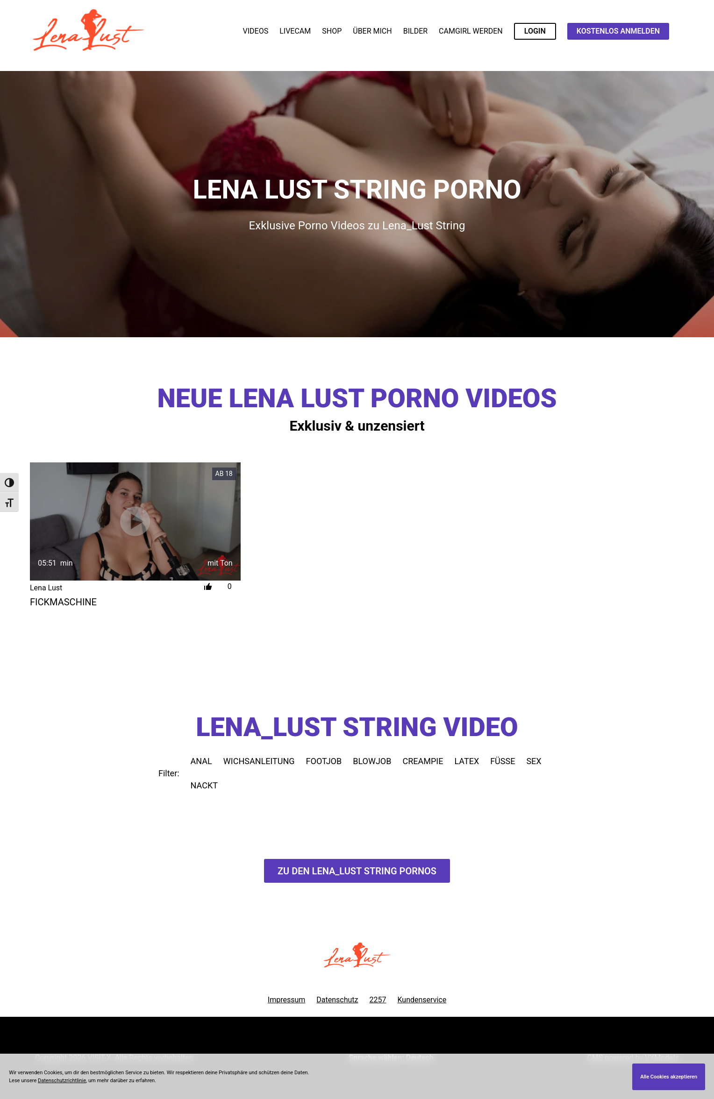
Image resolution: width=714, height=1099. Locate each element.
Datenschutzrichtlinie (62, 1081)
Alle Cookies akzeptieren (668, 1077)
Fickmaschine (63, 602)
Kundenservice (422, 999)
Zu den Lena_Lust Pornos (357, 871)
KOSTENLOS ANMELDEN (618, 31)
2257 (378, 999)
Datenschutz (337, 999)
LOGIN (535, 31)
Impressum (287, 999)
